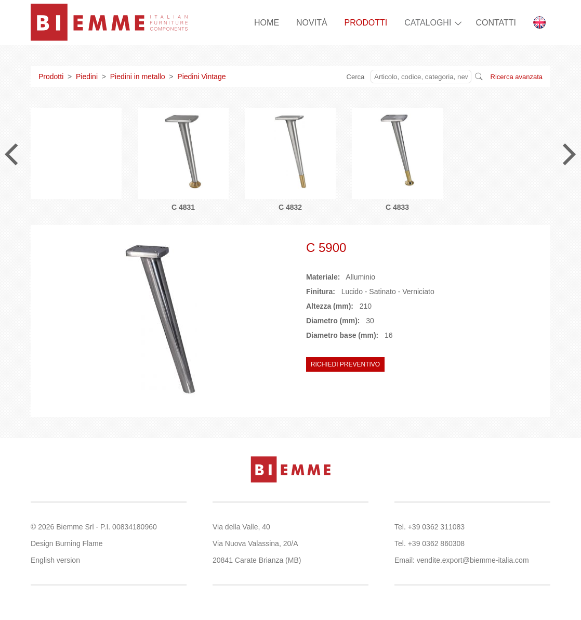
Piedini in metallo (137, 76)
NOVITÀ (311, 22)
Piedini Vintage (201, 76)
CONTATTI (496, 22)
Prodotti (50, 76)
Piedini (87, 76)
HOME (266, 22)
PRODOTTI (366, 22)
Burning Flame (78, 543)
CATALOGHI (427, 22)
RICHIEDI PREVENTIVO (345, 364)
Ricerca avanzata (517, 77)
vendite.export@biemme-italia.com (473, 560)
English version (55, 560)
